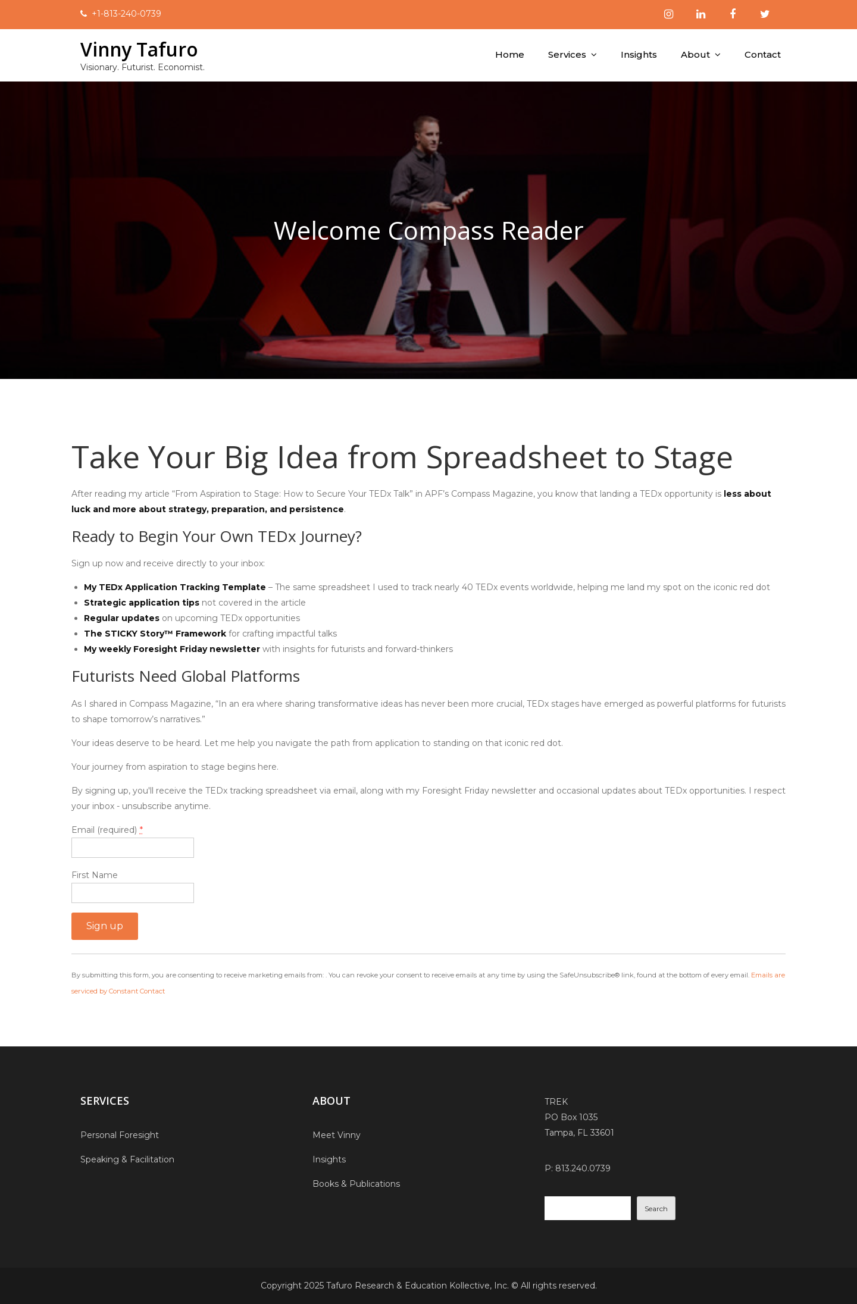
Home (509, 54)
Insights (639, 54)
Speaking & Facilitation (127, 1159)
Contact (763, 54)
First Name (94, 875)
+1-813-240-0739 (126, 13)
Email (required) (107, 830)
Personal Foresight (119, 1135)
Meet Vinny (336, 1135)
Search (656, 1208)
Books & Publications (356, 1183)
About (695, 54)
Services (567, 54)
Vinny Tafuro (139, 49)
